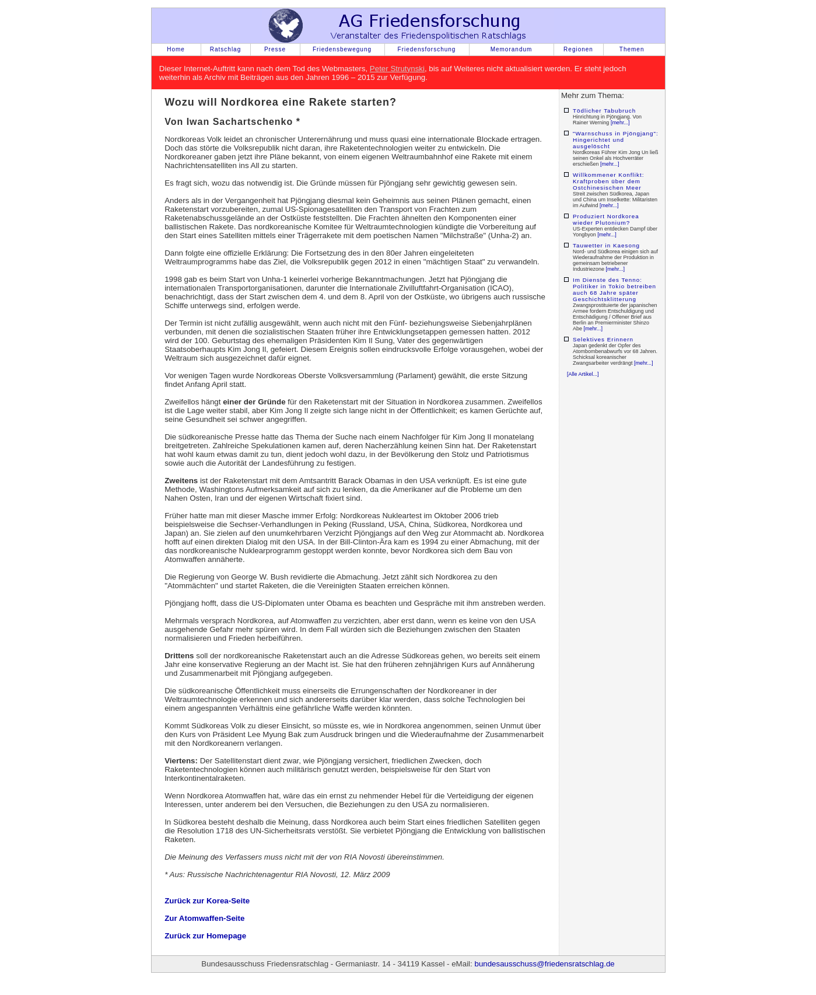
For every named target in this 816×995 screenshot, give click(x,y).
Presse (275, 49)
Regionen (578, 49)
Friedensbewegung (342, 49)
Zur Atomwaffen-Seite (204, 918)
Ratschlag (225, 49)
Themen (632, 49)
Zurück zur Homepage (205, 935)
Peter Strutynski (397, 68)
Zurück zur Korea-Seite (207, 900)
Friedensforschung (427, 49)
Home (176, 49)
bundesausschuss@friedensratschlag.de (544, 963)
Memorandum (512, 49)
